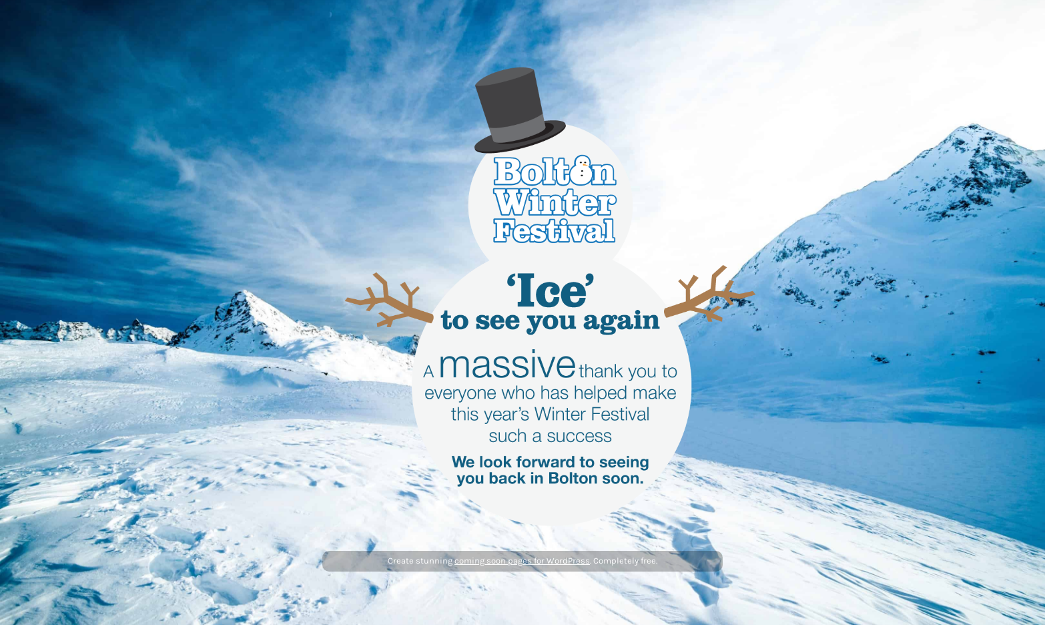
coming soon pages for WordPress (522, 561)
